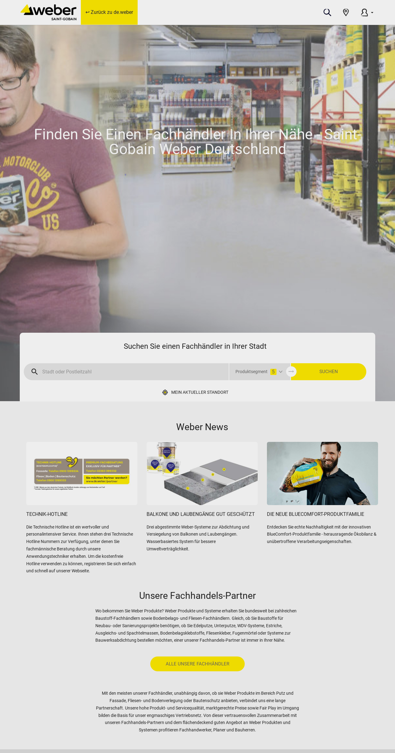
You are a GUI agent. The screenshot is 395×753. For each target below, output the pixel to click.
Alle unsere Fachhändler (197, 664)
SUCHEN (328, 371)
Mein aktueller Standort (199, 392)
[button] (327, 12)
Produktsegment (255, 372)
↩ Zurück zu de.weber (109, 12)
